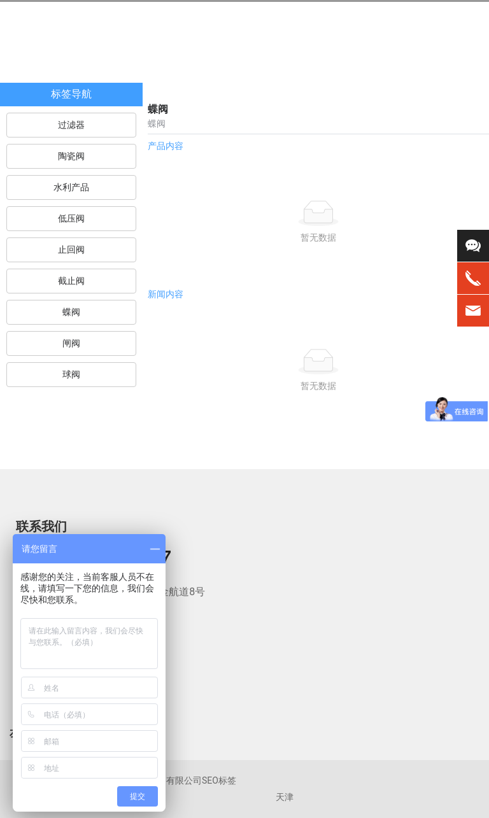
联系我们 (41, 526)
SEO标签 (219, 780)
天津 (285, 797)
